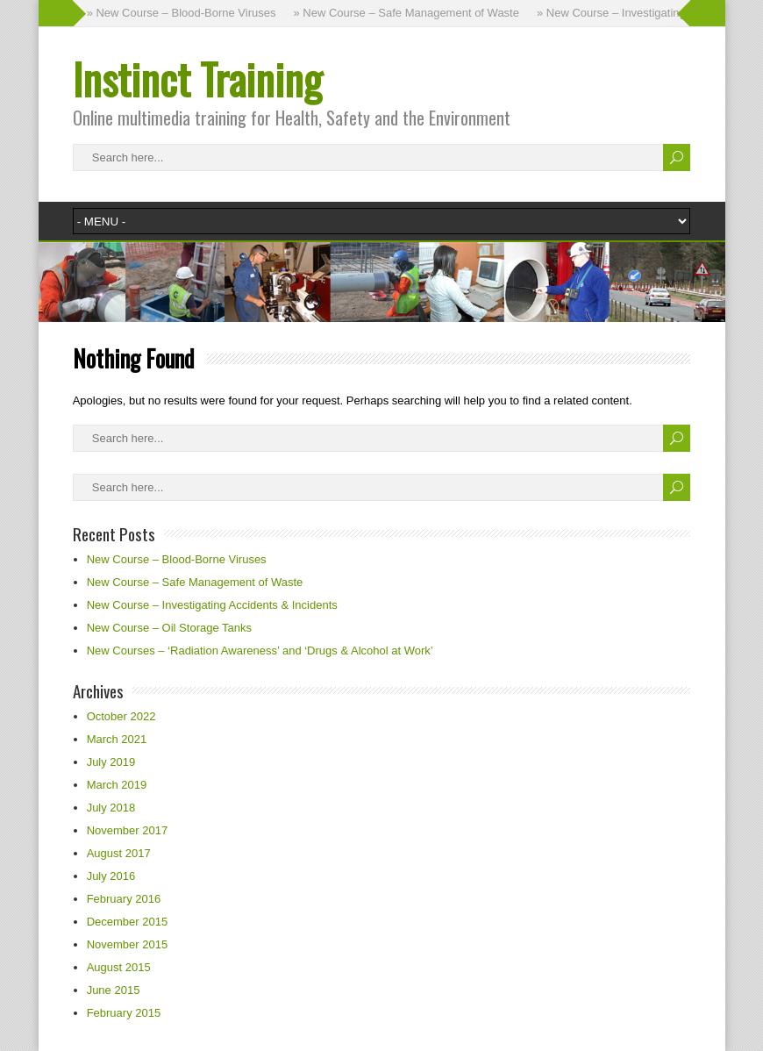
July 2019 (111, 762)
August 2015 (119, 967)
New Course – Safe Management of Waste (195, 582)
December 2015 (127, 921)
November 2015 (127, 944)
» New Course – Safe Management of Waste (405, 12)
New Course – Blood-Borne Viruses (177, 559)
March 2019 (117, 784)
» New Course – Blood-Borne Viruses (181, 12)
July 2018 (111, 807)
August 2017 (119, 853)
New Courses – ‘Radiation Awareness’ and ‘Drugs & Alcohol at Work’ (260, 650)
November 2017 (127, 830)
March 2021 (117, 739)
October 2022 (121, 716)
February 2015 (124, 1012)
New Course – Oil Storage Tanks (169, 627)
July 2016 (111, 876)
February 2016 (124, 898)
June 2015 (113, 990)
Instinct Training (197, 78)
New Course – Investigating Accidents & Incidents (212, 604)
